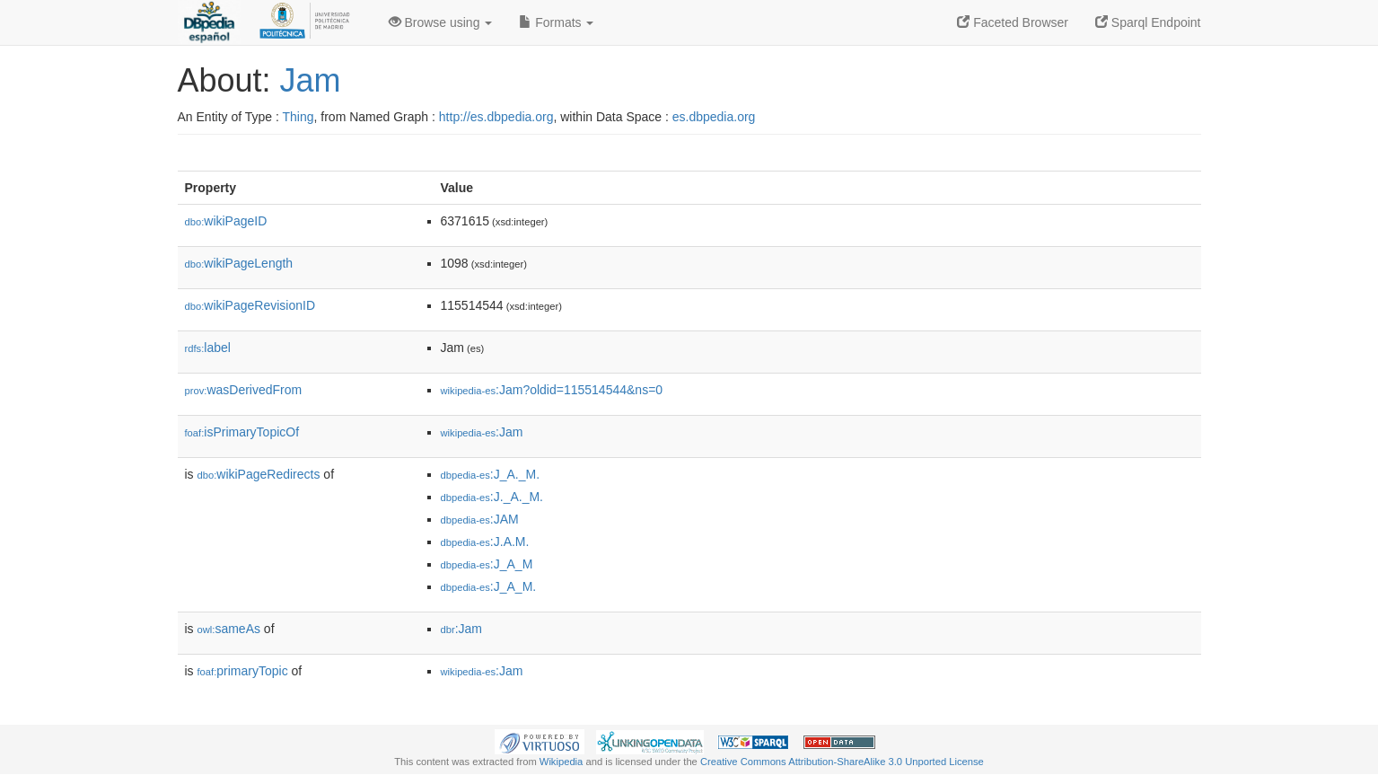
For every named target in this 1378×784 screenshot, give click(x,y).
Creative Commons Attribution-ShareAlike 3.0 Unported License (842, 761)
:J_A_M (487, 564)
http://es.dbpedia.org (496, 117)
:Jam (482, 432)
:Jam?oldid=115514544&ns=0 (552, 390)
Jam (310, 80)
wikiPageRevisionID (250, 305)
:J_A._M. (490, 474)
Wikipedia (562, 761)
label (208, 347)
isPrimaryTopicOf (242, 432)
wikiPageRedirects (258, 474)
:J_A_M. (489, 586)
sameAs (228, 628)
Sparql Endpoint (1148, 22)
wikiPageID (226, 221)
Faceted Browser (1012, 22)
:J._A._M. (492, 496)
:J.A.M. (485, 541)
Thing (298, 117)
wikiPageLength (239, 263)
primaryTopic (242, 671)
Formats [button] (556, 22)
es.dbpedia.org (714, 117)
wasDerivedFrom (244, 390)
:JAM (480, 519)
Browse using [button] (441, 22)
